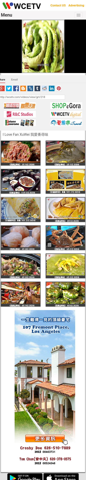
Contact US (58, 5)
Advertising (76, 5)
